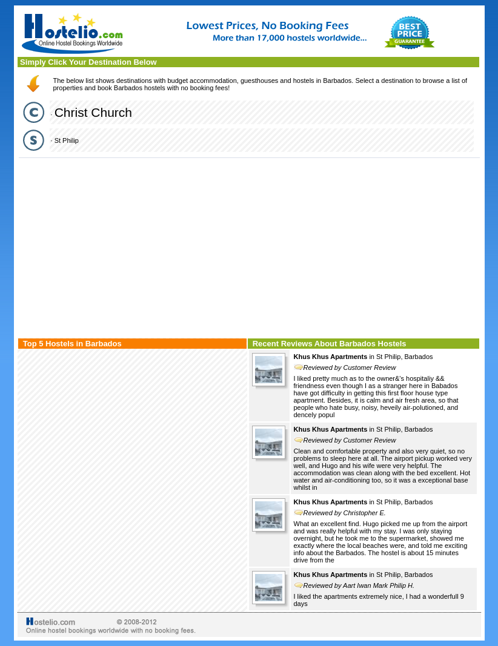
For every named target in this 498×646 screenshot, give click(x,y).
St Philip (67, 140)
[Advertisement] (249, 246)
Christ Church (93, 112)
